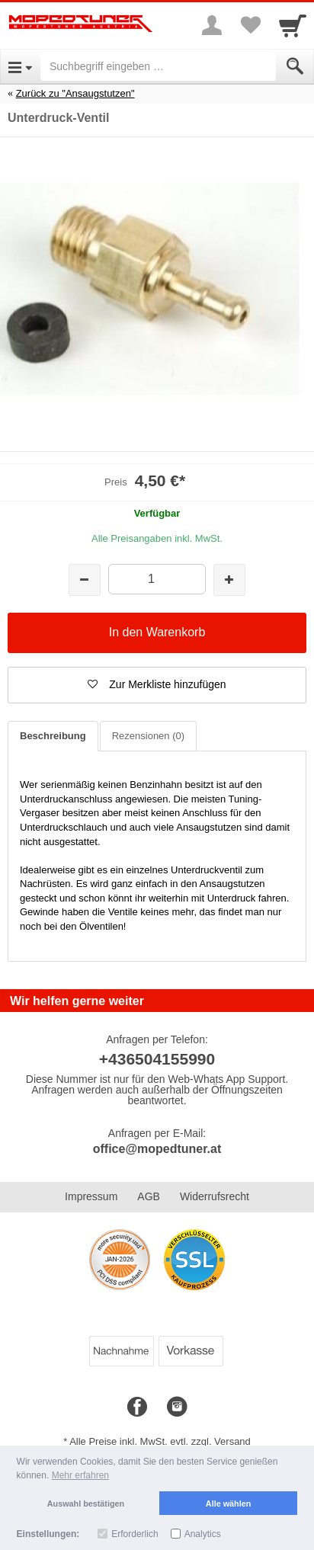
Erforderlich (134, 1534)
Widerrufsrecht (214, 1196)
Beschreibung (53, 735)
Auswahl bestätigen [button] (85, 1503)
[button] (157, 685)
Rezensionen (148, 735)
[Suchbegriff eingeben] (158, 66)
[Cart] (292, 25)
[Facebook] (137, 1407)
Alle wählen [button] (228, 1503)
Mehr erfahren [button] (80, 1475)
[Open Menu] (20, 66)
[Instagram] (177, 1407)
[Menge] (156, 579)
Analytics (202, 1534)
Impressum (91, 1196)
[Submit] (295, 66)
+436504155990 (157, 1059)
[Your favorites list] (250, 25)
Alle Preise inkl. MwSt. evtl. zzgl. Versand (160, 1441)
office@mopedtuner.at (157, 1148)
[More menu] (211, 25)
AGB (148, 1196)
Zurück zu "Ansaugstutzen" (75, 93)
